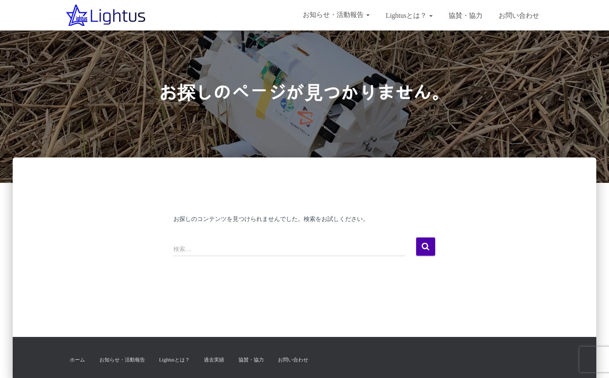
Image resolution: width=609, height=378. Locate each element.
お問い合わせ (518, 15)
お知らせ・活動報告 (336, 14)
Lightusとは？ (408, 15)
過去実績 (214, 360)
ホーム (77, 360)
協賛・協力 (465, 15)
